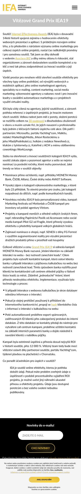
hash (54, 304)
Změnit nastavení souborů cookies (56, 472)
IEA (17, 7)
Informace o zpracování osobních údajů (25, 472)
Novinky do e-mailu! (40, 425)
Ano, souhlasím (44, 479)
